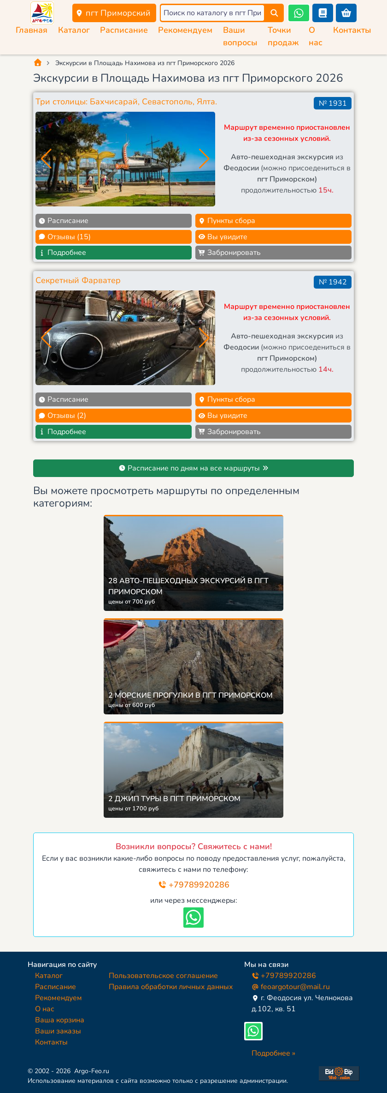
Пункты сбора (226, 221)
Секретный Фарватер (78, 280)
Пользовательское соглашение (163, 976)
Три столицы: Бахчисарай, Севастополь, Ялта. (126, 101)
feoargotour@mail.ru (291, 987)
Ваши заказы (58, 1031)
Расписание (124, 30)
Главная (31, 30)
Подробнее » (273, 1053)
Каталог (74, 30)
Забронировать (229, 253)
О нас (44, 1009)
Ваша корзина (59, 1020)
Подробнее (62, 253)
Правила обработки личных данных (171, 987)
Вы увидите (222, 237)
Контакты (352, 30)
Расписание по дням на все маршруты (193, 468)
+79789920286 (193, 884)
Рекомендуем (185, 30)
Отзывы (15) (64, 237)
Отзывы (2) (62, 416)
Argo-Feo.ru (91, 1071)
